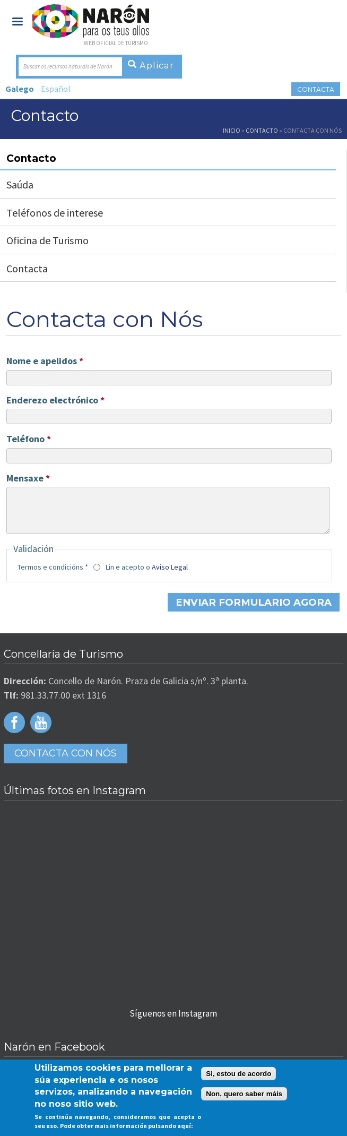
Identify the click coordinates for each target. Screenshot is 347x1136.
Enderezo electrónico (55, 400)
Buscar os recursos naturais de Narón (67, 66)
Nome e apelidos (44, 361)
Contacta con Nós (65, 761)
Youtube (40, 730)
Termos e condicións (53, 575)
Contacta (315, 89)
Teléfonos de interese (54, 212)
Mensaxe (28, 478)
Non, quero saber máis (244, 1094)
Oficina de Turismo (47, 240)
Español (56, 88)
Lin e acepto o (147, 575)
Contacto (262, 130)
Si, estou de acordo (238, 1074)
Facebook (14, 730)
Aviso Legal (170, 575)
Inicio (231, 130)
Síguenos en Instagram (173, 1021)
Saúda (19, 184)
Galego (19, 88)
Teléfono (28, 439)
